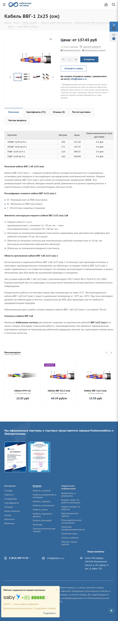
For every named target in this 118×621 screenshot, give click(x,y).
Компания (9, 485)
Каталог (37, 485)
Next (53, 77)
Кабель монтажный (43, 505)
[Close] (56, 589)
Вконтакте (111, 611)
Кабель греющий (42, 520)
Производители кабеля (69, 514)
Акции (7, 515)
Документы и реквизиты (68, 494)
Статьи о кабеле (70, 537)
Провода (37, 524)
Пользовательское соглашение (71, 521)
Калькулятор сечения (95, 50)
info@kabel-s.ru (78, 79)
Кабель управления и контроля (44, 496)
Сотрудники (10, 498)
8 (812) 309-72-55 (18, 557)
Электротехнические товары (44, 530)
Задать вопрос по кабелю (70, 508)
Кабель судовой (41, 501)
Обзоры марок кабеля (69, 543)
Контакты (9, 519)
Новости (8, 494)
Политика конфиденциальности (73, 528)
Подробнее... (50, 613)
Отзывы (8, 507)
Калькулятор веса (72, 50)
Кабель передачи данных (42, 515)
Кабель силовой (41, 490)
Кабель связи (40, 509)
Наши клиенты (12, 511)
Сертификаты (11, 502)
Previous (10, 77)
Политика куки (69, 533)
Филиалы (9, 523)
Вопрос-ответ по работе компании (70, 501)
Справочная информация (68, 487)
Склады (8, 490)
